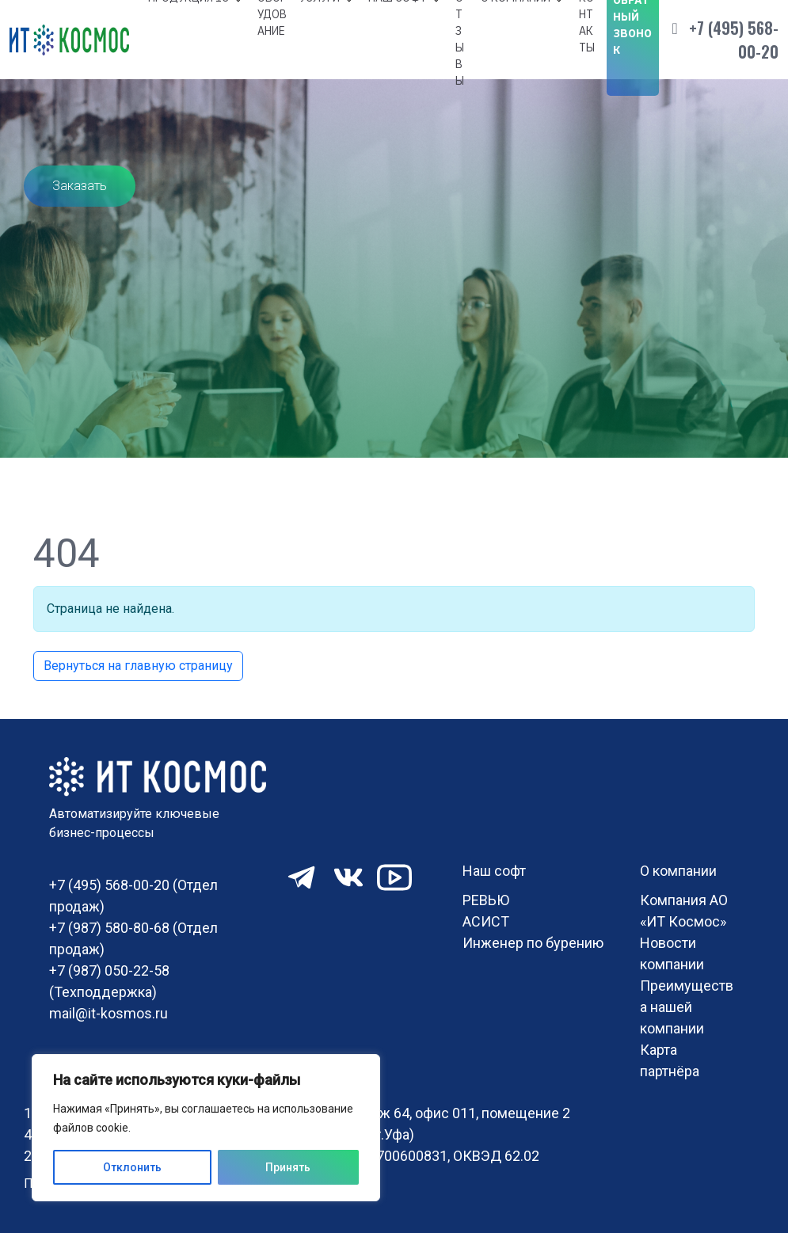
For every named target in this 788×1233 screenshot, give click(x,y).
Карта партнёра (669, 1060)
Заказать (79, 185)
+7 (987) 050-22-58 (109, 970)
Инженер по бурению (533, 942)
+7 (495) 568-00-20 (733, 39)
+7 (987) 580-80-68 (109, 927)
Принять (287, 1167)
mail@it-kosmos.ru (108, 1013)
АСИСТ (486, 921)
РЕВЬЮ (486, 900)
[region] (206, 1127)
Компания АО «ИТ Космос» (684, 911)
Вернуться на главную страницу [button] (138, 665)
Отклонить (132, 1167)
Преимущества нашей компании (686, 1007)
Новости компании (672, 953)
